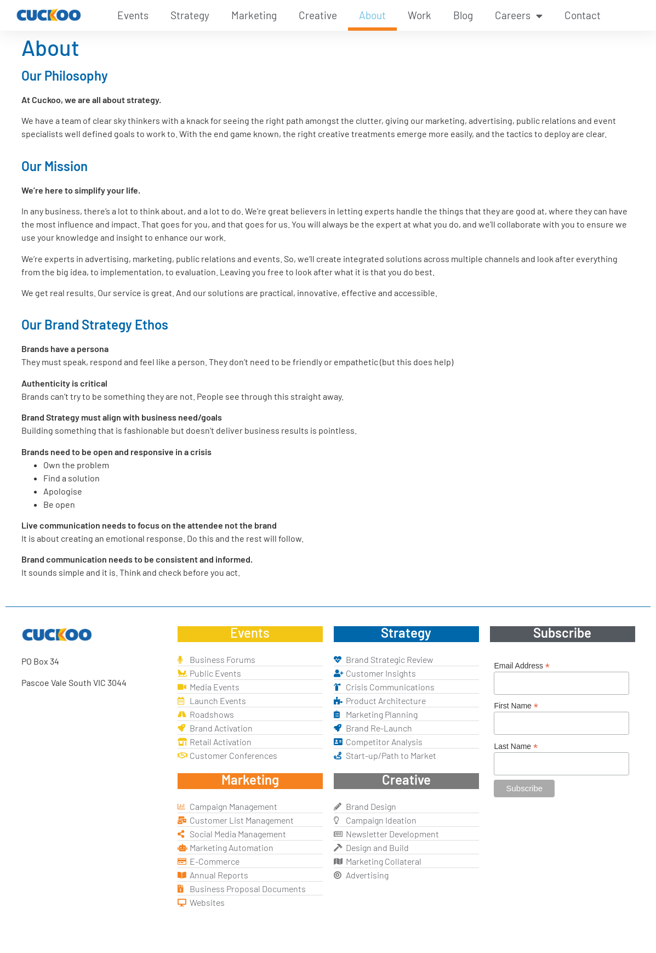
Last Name (516, 746)
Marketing (254, 15)
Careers (519, 15)
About (372, 15)
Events (133, 15)
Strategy (189, 15)
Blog (463, 15)
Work (419, 15)
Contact (582, 15)
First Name (516, 705)
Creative (318, 15)
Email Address (522, 665)
